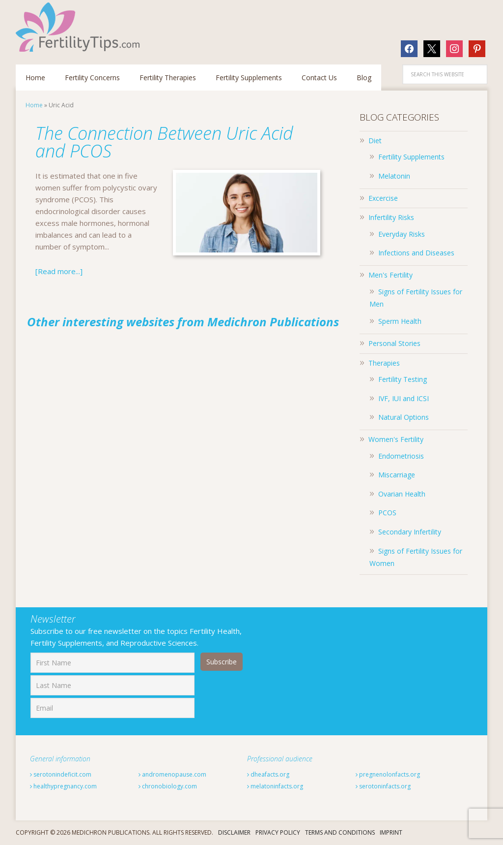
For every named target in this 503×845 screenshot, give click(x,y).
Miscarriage (396, 474)
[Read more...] (59, 271)
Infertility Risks (391, 217)
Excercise (383, 198)
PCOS (387, 512)
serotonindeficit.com (60, 774)
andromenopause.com (172, 774)
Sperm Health (399, 321)
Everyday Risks (401, 234)
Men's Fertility (390, 275)
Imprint (391, 832)
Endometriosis (401, 456)
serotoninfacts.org (383, 786)
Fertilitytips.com (79, 27)
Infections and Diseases (416, 252)
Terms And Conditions (340, 832)
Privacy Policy (277, 832)
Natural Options (403, 417)
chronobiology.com (168, 786)
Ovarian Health (401, 494)
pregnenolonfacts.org (388, 774)
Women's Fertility (395, 439)
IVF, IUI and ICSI (403, 398)
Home (34, 105)
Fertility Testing (402, 379)
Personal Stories (394, 343)
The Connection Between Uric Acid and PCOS (164, 142)
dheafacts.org (268, 774)
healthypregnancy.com (63, 786)
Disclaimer (234, 832)
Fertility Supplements (411, 156)
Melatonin (394, 176)
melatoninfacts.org (275, 786)
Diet (375, 140)
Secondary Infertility (409, 531)
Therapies (384, 363)
